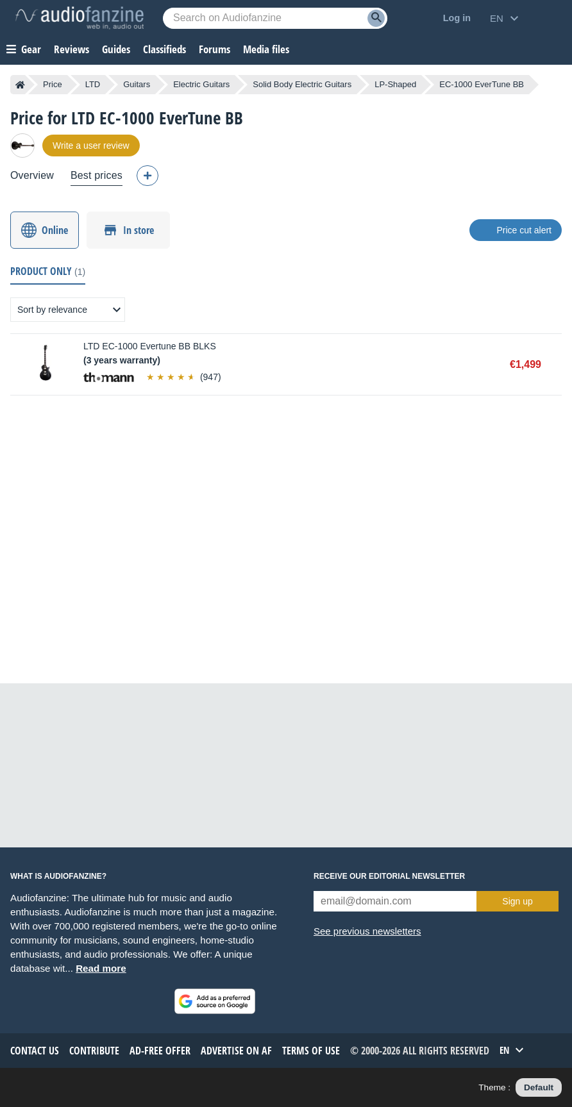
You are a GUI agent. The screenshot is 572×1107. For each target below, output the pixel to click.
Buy (555, 365)
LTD (93, 84)
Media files (266, 49)
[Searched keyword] (275, 18)
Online (55, 230)
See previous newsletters (367, 931)
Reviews (71, 49)
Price (52, 84)
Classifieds (164, 49)
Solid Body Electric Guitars (302, 84)
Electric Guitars (201, 84)
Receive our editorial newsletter (389, 876)
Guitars (136, 84)
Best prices (96, 175)
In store (138, 230)
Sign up (517, 901)
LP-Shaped (395, 84)
